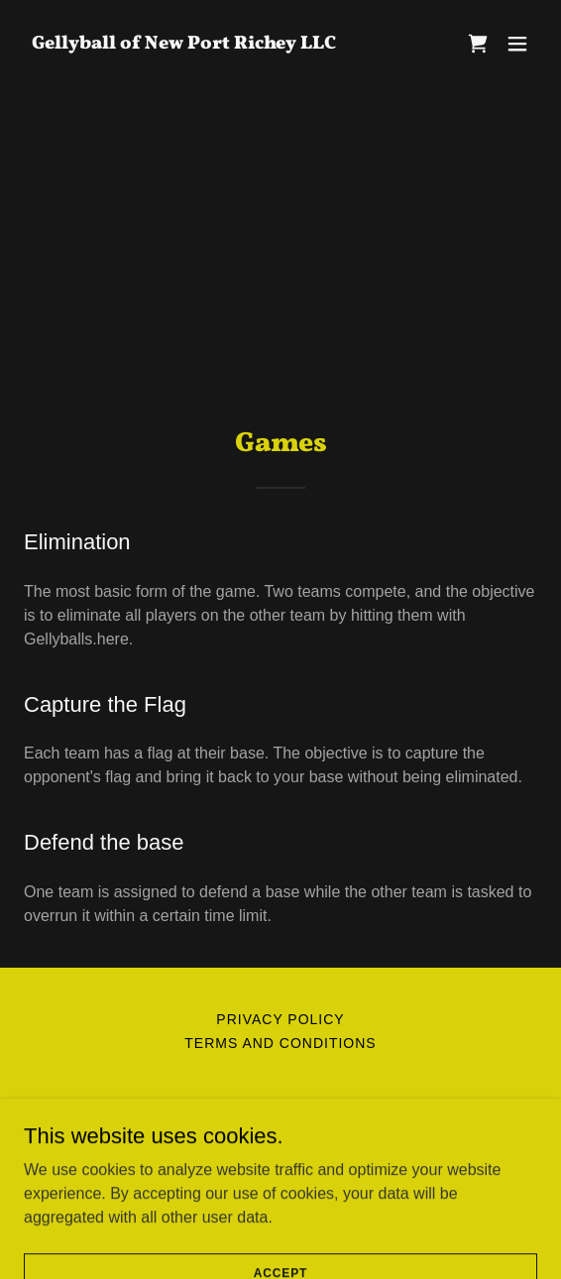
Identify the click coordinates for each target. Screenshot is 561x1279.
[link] (184, 43)
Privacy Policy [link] (280, 1019)
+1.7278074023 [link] (280, 1145)
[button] (517, 43)
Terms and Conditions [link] (280, 1043)
